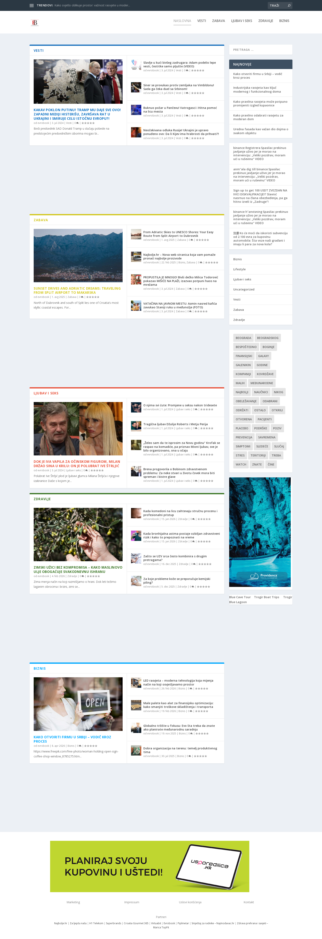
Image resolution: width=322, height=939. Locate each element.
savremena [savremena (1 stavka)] (266, 437)
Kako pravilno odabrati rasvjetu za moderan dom (258, 117)
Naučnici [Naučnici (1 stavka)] (261, 392)
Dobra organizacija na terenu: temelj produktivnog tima (180, 750)
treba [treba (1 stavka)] (276, 455)
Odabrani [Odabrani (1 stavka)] (270, 401)
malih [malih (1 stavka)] (240, 383)
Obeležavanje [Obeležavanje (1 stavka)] (246, 401)
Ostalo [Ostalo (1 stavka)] (260, 410)
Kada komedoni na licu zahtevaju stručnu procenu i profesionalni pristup (180, 513)
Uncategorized (243, 289)
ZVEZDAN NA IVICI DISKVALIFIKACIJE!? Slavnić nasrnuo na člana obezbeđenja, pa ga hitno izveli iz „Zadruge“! (260, 196)
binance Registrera (246, 148)
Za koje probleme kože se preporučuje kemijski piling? (176, 580)
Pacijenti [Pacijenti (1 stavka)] (265, 419)
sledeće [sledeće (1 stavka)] (262, 446)
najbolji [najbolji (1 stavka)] (242, 392)
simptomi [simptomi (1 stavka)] (243, 446)
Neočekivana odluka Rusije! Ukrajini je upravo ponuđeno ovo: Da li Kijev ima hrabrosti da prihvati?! (181, 132)
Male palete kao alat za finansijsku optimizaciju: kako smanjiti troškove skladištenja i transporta (178, 705)
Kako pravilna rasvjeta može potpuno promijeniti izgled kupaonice (260, 103)
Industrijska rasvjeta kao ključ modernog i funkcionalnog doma (257, 89)
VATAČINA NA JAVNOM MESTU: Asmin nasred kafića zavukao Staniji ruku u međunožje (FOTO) (180, 305)
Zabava (218, 24)
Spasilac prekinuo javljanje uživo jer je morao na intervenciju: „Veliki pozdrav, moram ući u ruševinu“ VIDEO (259, 153)
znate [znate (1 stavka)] (257, 464)
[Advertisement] (127, 181)
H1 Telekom (96, 923)
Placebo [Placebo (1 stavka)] (242, 428)
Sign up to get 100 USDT (250, 190)
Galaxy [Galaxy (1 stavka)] (263, 356)
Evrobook (169, 923)
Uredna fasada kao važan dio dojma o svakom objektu (260, 131)
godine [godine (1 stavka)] (262, 365)
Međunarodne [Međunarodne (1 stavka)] (262, 383)
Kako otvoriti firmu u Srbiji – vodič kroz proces (72, 739)
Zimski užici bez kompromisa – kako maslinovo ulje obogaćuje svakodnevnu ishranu (78, 569)
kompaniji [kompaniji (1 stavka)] (243, 374)
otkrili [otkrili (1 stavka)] (277, 410)
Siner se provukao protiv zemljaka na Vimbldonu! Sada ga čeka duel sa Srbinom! (178, 87)
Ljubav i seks (241, 24)
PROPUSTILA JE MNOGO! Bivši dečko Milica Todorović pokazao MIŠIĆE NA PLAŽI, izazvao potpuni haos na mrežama (180, 281)
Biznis (284, 24)
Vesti (201, 24)
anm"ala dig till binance (250, 169)
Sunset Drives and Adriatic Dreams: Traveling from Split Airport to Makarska (77, 290)
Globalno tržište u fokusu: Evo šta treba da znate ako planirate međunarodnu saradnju (179, 727)
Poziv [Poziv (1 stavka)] (277, 428)
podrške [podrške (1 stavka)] (260, 428)
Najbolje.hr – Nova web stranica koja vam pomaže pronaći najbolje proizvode (179, 256)
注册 (236, 233)
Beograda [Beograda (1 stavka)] (243, 338)
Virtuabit (156, 923)
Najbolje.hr (60, 923)
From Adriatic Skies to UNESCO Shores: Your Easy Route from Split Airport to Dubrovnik (178, 234)
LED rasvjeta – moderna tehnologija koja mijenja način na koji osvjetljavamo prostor (178, 682)
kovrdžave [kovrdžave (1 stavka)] (265, 374)
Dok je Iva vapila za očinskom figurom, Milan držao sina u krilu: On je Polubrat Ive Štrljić (77, 463)
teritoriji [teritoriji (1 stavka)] (258, 455)
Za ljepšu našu (78, 923)
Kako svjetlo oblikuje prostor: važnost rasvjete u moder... (92, 5)
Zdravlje (265, 24)
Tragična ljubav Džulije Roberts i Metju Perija (175, 424)
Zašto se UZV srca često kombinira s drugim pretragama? (175, 558)
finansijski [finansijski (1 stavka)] (244, 356)
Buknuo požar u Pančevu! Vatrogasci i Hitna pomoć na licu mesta (180, 109)
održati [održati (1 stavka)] (242, 410)
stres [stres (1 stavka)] (240, 455)
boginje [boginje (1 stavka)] (269, 347)
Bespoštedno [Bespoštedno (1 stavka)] (246, 347)
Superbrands (113, 923)
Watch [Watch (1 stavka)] (241, 464)
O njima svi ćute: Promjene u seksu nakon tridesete (180, 405)
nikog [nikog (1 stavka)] (278, 392)
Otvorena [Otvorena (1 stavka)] (244, 419)
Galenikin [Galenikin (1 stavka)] (243, 365)
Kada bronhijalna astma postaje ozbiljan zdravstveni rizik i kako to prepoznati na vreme (181, 535)
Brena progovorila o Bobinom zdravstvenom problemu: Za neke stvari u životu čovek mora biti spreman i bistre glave (179, 472)
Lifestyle (239, 269)
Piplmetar (183, 923)
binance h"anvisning (247, 212)
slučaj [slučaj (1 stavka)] (279, 446)
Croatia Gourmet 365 (136, 923)
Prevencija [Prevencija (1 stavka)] (244, 437)
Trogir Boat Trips (266, 597)
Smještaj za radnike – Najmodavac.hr (213, 923)
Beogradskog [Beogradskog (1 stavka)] (267, 338)
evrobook (43, 123)
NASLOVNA (182, 24)
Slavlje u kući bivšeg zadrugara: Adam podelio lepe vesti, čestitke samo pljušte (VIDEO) (179, 64)
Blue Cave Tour (240, 597)
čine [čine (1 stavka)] (271, 464)
